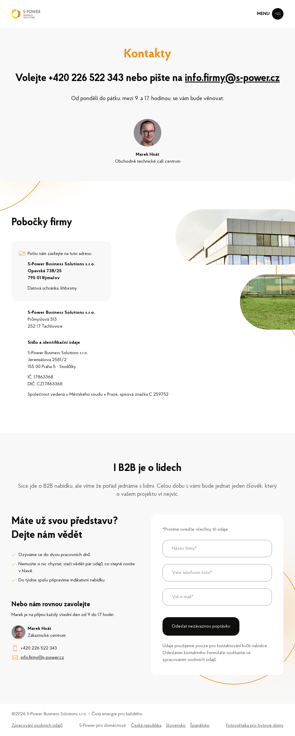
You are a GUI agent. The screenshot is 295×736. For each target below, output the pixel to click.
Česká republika (146, 725)
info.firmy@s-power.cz (233, 78)
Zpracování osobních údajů (37, 725)
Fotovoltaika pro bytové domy (254, 725)
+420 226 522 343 (86, 78)
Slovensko (176, 725)
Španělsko (199, 725)
